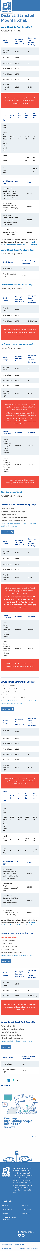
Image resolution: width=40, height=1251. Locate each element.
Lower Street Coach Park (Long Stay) (17, 250)
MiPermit (5, 1213)
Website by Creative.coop (29, 1248)
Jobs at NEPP (26, 1209)
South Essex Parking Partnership (9, 1218)
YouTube (23, 1235)
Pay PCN (5, 1205)
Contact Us (26, 1213)
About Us (25, 1205)
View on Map (6, 532)
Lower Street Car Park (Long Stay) (16, 27)
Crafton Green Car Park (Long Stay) (17, 344)
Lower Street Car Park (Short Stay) (17, 284)
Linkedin (19, 1235)
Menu (35, 5)
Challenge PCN (7, 1209)
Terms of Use (19, 1244)
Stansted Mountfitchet (11, 492)
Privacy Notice (7, 1244)
